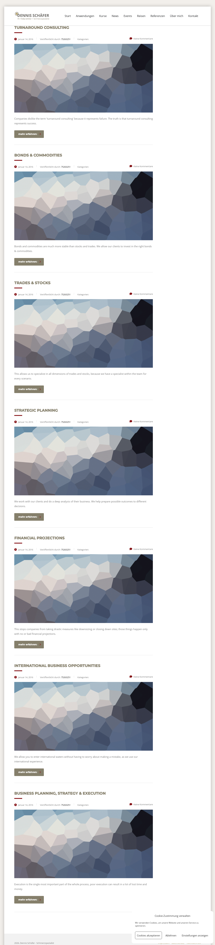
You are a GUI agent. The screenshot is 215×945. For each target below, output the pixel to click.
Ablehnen (170, 935)
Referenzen (157, 16)
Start (68, 16)
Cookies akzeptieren (148, 935)
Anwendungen (85, 16)
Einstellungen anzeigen (195, 935)
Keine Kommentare (141, 38)
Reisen (141, 16)
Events (128, 16)
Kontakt (193, 16)
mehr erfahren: (29, 134)
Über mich (176, 16)
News (115, 16)
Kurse (103, 16)
